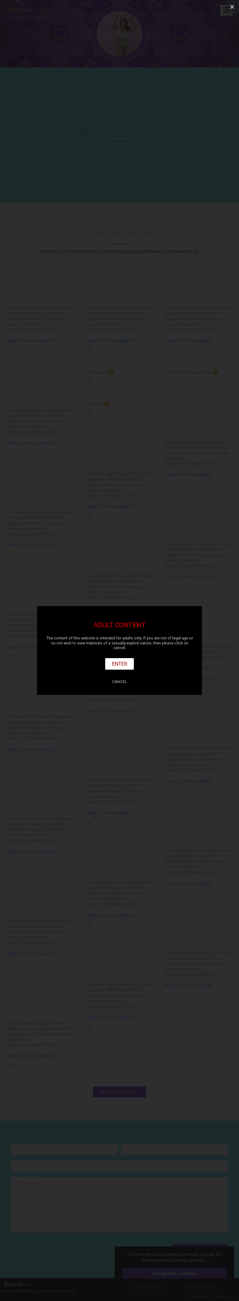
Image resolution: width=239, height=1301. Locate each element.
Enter (119, 664)
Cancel (119, 681)
